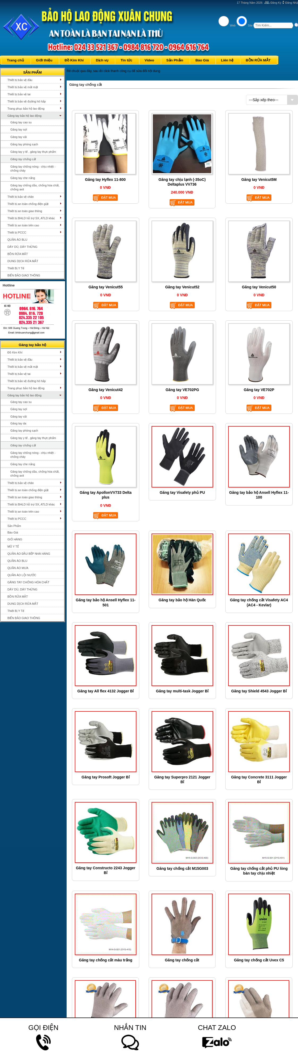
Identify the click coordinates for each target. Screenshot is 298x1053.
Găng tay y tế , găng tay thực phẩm (33, 151)
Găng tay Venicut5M (259, 179)
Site (250, 25)
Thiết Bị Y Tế (15, 268)
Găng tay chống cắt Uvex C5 (259, 960)
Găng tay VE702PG (182, 390)
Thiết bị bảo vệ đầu (19, 80)
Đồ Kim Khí (15, 352)
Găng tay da (18, 423)
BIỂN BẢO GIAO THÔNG (23, 275)
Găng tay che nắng (22, 178)
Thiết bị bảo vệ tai (19, 94)
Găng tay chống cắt (23, 159)
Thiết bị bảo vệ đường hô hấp (26, 101)
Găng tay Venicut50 (259, 287)
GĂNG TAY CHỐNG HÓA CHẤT (28, 582)
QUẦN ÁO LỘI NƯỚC (21, 575)
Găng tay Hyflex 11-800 (105, 179)
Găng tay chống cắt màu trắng (105, 960)
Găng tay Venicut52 (182, 287)
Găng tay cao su (21, 122)
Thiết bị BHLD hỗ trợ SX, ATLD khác (31, 218)
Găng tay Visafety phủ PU (182, 492)
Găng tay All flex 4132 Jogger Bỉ (105, 691)
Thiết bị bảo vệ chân (20, 196)
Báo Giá (12, 532)
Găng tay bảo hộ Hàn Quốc (182, 600)
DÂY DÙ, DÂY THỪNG (22, 246)
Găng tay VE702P (259, 390)
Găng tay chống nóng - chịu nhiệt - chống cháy (32, 168)
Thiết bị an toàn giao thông (24, 211)
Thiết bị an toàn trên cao (23, 225)
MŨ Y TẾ (13, 546)
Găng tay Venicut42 (105, 390)
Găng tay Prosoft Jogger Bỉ (105, 777)
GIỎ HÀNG (14, 539)
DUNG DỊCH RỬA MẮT (22, 261)
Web (232, 25)
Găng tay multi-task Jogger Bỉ (182, 691)
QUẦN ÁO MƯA (17, 568)
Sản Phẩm (14, 525)
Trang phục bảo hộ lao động (26, 108)
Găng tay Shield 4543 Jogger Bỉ (259, 691)
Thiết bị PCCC (16, 232)
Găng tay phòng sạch (24, 144)
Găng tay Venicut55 (105, 287)
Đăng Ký (275, 2)
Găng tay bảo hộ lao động (24, 115)
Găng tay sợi (18, 129)
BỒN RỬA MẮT (17, 254)
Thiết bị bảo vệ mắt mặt (22, 87)
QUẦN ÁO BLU (17, 239)
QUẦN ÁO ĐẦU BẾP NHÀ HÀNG (28, 553)
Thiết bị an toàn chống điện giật (28, 203)
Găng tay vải (18, 136)
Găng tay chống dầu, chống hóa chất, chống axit (34, 187)
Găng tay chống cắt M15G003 (182, 868)
